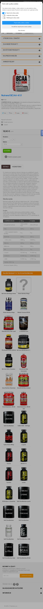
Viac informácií (21, 30)
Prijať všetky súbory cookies (21, 22)
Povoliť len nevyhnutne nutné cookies (21, 26)
